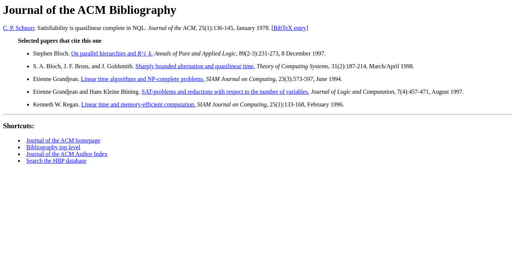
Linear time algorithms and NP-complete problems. (143, 79)
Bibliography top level (53, 147)
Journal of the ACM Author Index (66, 154)
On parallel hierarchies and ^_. (112, 53)
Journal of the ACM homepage (63, 140)
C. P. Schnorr (19, 28)
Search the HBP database (56, 161)
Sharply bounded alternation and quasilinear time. (195, 66)
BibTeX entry (289, 28)
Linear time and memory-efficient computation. (138, 104)
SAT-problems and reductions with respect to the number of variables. (225, 91)
